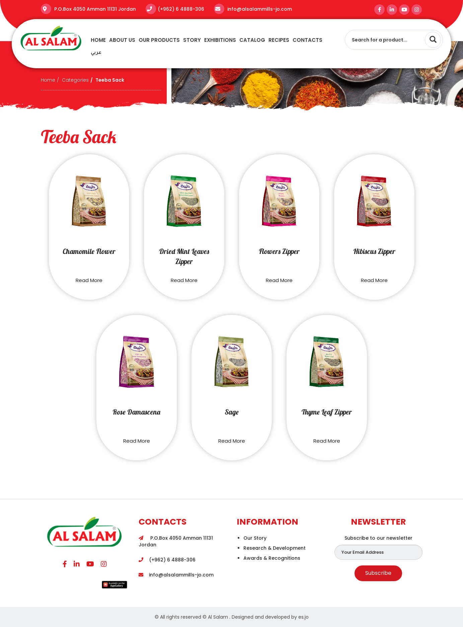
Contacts (307, 39)
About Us (122, 39)
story (192, 39)
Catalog (252, 39)
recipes (278, 39)
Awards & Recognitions (271, 558)
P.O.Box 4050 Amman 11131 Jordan (94, 9)
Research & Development (274, 548)
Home (98, 39)
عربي (96, 53)
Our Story (254, 538)
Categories (75, 80)
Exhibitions (220, 39)
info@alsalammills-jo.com (259, 9)
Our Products (159, 39)
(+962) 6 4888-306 (181, 9)
